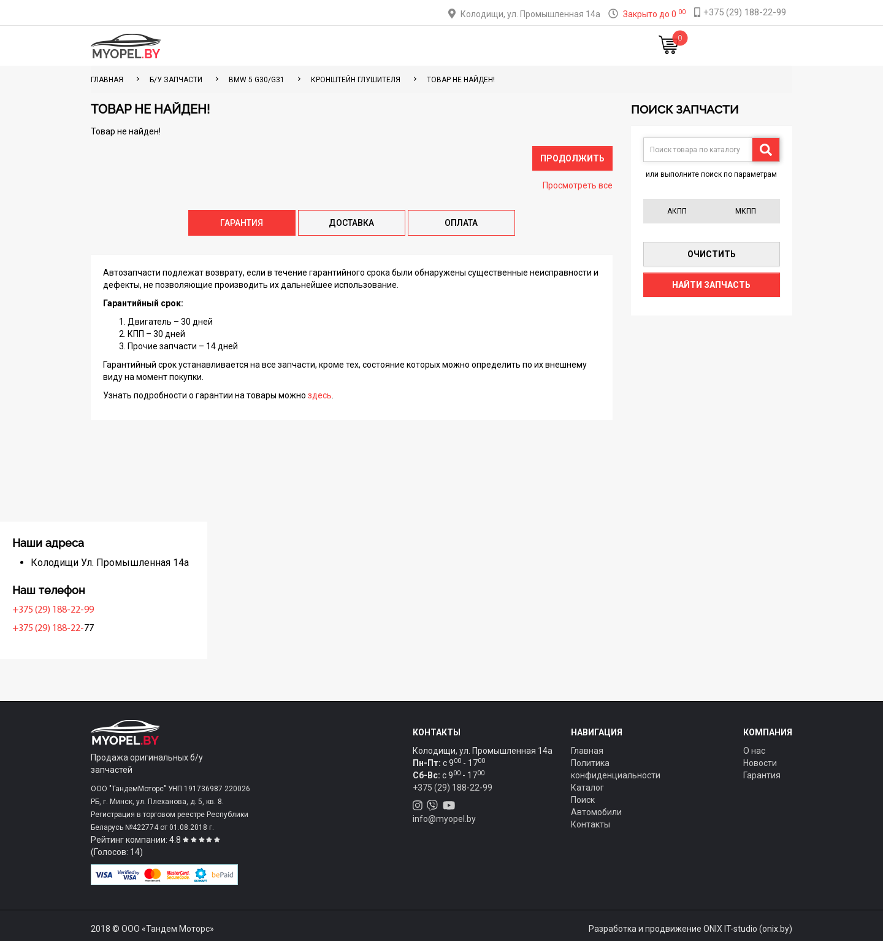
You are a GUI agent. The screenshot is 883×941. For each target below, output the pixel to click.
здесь (320, 395)
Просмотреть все (578, 185)
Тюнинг (356, 45)
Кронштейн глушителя (355, 80)
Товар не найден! (461, 80)
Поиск (583, 800)
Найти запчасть (711, 285)
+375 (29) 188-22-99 (134, 610)
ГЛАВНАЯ (107, 80)
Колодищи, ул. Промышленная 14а (530, 14)
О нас (754, 751)
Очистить (711, 254)
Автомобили (596, 812)
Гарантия (762, 775)
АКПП (677, 211)
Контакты (523, 45)
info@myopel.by (444, 819)
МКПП (745, 211)
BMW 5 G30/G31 (257, 80)
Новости (579, 45)
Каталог (306, 45)
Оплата (403, 45)
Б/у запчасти (176, 80)
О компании (461, 45)
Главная (256, 45)
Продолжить (572, 158)
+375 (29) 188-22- (130, 628)
